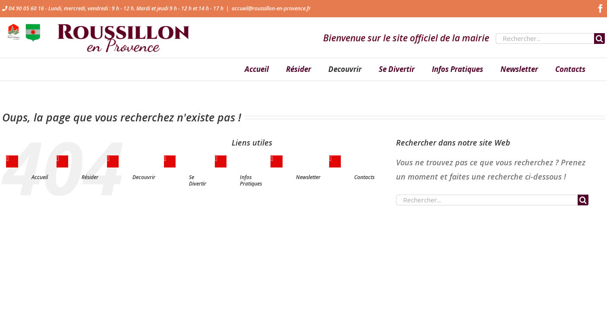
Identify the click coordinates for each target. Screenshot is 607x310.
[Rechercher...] (545, 38)
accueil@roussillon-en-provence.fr (271, 8)
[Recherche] (599, 38)
